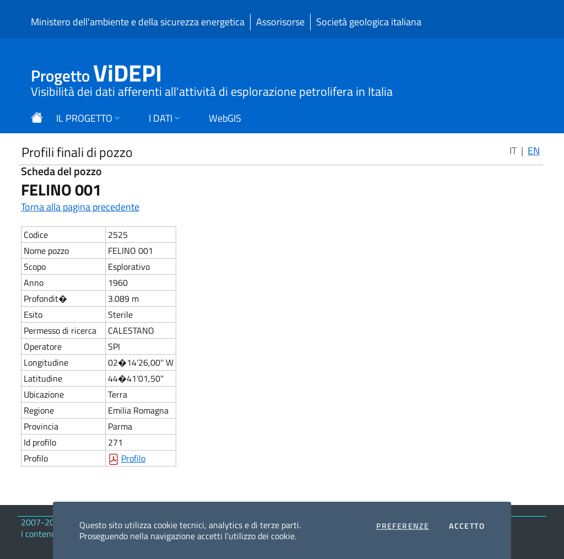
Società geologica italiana (368, 21)
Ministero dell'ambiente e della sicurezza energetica (138, 21)
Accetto (467, 526)
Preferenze (402, 526)
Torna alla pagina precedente (80, 206)
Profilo (133, 458)
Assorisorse (280, 21)
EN (534, 150)
